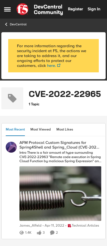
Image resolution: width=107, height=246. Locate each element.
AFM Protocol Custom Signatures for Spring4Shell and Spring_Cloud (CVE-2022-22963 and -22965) (59, 144)
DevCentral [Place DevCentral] (15, 24)
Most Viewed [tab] (40, 129)
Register (75, 9)
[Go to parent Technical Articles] (82, 226)
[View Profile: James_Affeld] (11, 147)
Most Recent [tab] (15, 129)
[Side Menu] (7, 9)
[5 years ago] (53, 226)
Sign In (94, 9)
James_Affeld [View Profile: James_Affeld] (30, 226)
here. (51, 65)
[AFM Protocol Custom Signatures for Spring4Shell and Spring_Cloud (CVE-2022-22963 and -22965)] (60, 186)
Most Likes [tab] (64, 129)
